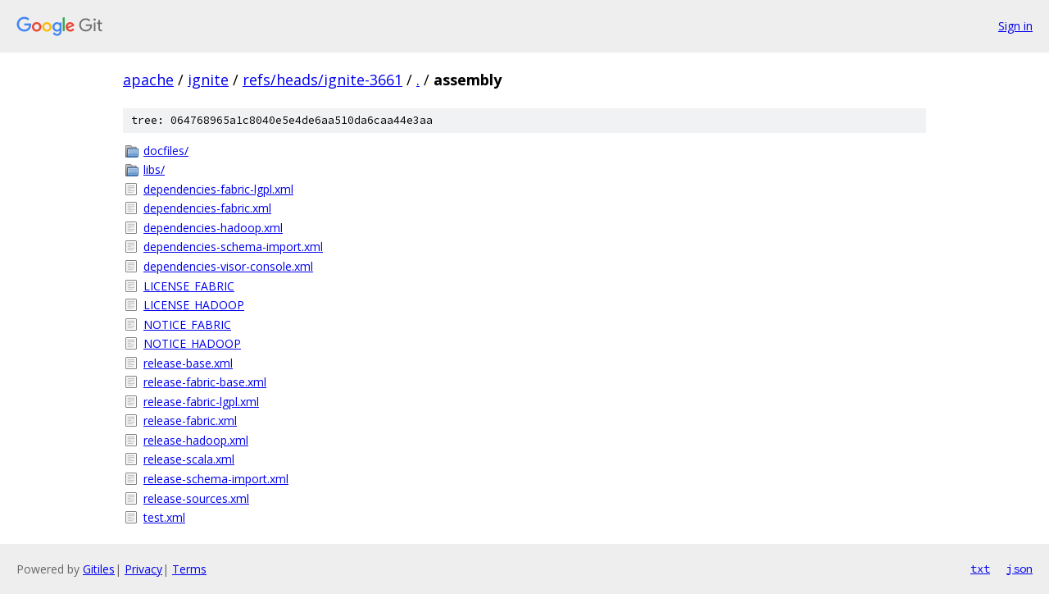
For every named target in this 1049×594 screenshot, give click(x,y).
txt (980, 568)
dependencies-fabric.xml (207, 208)
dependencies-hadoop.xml (213, 227)
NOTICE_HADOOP (192, 343)
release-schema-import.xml (215, 479)
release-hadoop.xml (195, 440)
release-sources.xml (196, 498)
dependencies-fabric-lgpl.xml (218, 189)
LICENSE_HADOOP (193, 305)
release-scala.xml (188, 459)
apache (148, 79)
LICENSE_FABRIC (188, 286)
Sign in (1015, 26)
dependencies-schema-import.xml (233, 246)
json (1019, 568)
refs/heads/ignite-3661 (322, 79)
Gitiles (99, 569)
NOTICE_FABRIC (187, 324)
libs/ (154, 169)
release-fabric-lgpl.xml (201, 401)
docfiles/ (165, 150)
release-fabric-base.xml (204, 382)
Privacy (143, 569)
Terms (189, 569)
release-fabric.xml (190, 420)
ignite (208, 79)
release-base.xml (188, 363)
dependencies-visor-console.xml (228, 266)
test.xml (164, 517)
